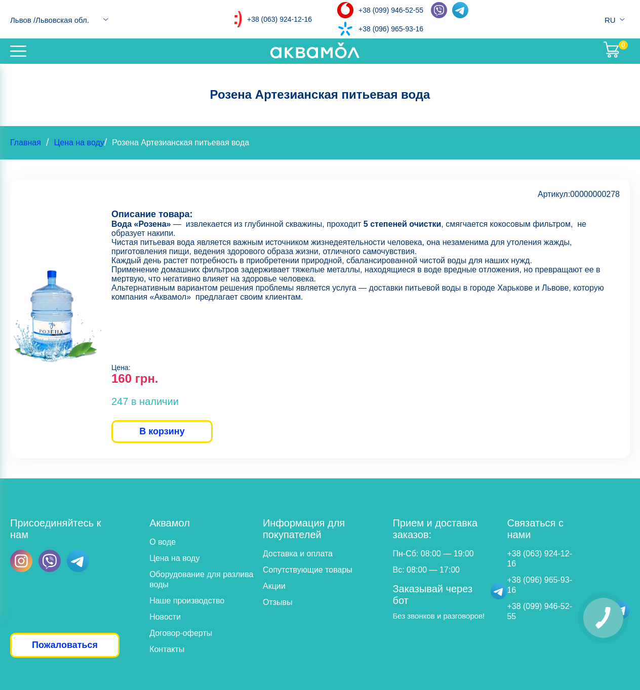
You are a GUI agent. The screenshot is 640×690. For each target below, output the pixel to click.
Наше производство (186, 600)
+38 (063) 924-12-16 (279, 19)
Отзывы (278, 602)
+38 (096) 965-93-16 (390, 29)
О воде (162, 542)
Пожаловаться (65, 645)
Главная (25, 142)
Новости (165, 617)
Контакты (166, 649)
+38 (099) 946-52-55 (390, 10)
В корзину (161, 431)
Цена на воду (79, 142)
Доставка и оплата (298, 553)
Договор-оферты (180, 633)
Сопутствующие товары (307, 569)
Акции (274, 586)
